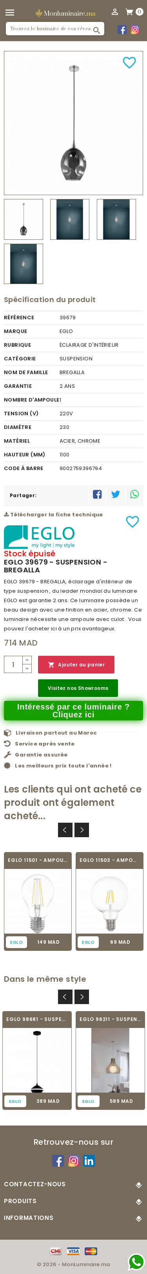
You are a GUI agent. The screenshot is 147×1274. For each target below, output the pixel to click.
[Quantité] (13, 664)
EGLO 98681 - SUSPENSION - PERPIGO (37, 1019)
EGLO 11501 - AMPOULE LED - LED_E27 (38, 860)
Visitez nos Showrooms (78, 688)
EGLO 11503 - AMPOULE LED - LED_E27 (110, 860)
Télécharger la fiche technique (53, 514)
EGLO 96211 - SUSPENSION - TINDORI (110, 1019)
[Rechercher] (55, 28)
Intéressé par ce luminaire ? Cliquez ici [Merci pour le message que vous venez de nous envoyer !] (73, 710)
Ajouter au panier (76, 665)
